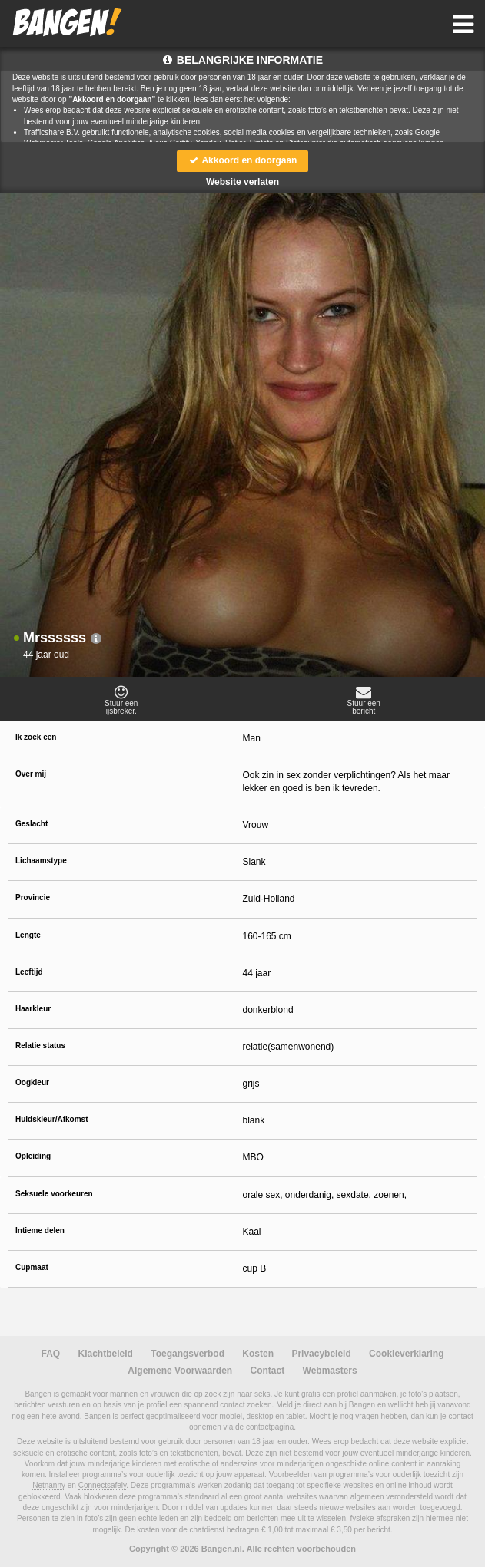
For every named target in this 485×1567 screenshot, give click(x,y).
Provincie (32, 897)
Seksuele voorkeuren (54, 1193)
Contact (268, 1370)
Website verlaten (242, 181)
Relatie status (40, 1045)
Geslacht (31, 824)
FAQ (51, 1353)
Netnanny (48, 1485)
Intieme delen (40, 1230)
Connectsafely (102, 1485)
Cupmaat (31, 1267)
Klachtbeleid (105, 1353)
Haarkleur (33, 1009)
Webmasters (330, 1370)
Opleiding (33, 1156)
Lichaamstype (41, 860)
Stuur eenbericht (364, 700)
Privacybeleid (320, 1353)
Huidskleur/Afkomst (51, 1119)
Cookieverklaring (406, 1353)
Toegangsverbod (187, 1353)
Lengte (28, 935)
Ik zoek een (35, 737)
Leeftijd (29, 972)
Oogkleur (32, 1082)
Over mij (30, 774)
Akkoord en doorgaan (242, 160)
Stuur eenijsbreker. (121, 700)
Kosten (258, 1353)
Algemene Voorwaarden (180, 1370)
